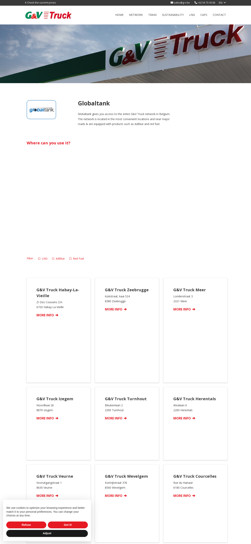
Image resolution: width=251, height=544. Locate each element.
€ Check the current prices (40, 2)
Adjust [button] (47, 533)
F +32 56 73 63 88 (196, 527)
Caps (203, 15)
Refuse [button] (26, 524)
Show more (126, 436)
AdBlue (58, 258)
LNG (192, 15)
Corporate (187, 499)
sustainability (173, 15)
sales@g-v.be (182, 2)
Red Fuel (76, 258)
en (220, 2)
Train (152, 15)
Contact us (187, 504)
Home (119, 15)
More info (47, 315)
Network (136, 15)
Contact (219, 15)
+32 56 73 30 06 (206, 2)
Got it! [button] (68, 524)
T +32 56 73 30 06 (196, 523)
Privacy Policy (141, 538)
